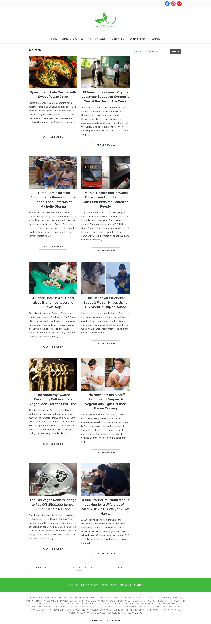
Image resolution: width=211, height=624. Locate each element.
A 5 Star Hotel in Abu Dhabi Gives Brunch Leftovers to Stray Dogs (53, 302)
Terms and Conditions (99, 620)
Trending (155, 38)
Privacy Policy (108, 585)
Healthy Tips (117, 38)
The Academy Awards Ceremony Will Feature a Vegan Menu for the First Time (53, 399)
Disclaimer (125, 585)
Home (54, 38)
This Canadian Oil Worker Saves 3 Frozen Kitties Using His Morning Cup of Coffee (106, 302)
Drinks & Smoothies (72, 38)
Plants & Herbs (137, 38)
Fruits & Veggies (96, 38)
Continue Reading (53, 137)
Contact (138, 585)
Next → (121, 568)
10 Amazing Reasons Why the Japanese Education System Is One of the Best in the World (105, 96)
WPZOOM (138, 613)
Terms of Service (89, 585)
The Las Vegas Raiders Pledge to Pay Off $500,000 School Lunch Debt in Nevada (53, 504)
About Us (73, 585)
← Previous (40, 568)
